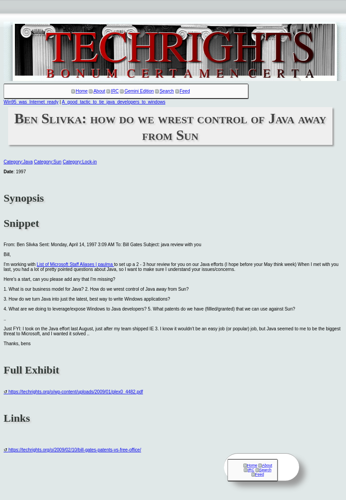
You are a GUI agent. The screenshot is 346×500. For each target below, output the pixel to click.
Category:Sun (47, 161)
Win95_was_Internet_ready (31, 101)
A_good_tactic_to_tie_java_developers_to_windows (113, 101)
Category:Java (18, 161)
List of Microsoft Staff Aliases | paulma (75, 264)
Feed (185, 91)
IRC (114, 91)
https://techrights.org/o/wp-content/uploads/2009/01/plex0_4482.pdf (76, 391)
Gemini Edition (139, 91)
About (99, 91)
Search (166, 91)
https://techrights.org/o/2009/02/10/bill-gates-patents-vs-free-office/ (75, 449)
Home (82, 91)
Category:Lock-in (80, 161)
